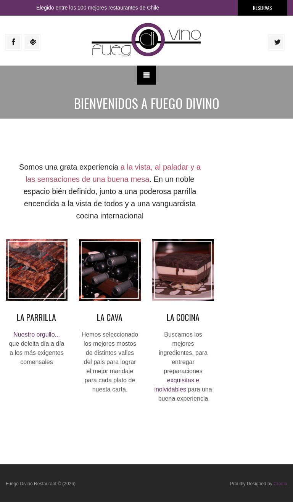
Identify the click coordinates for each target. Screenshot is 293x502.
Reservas (262, 7)
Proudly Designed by (258, 483)
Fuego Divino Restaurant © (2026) (41, 483)
